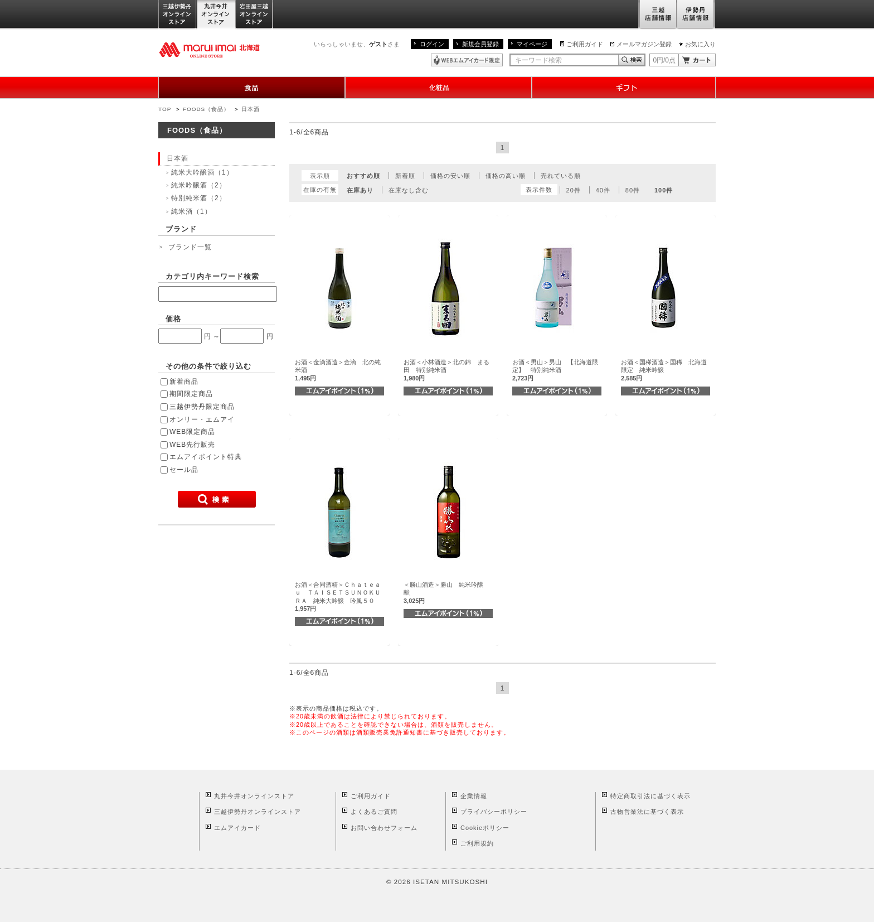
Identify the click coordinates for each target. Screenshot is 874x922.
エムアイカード (237, 827)
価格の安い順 (450, 175)
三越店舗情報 (657, 15)
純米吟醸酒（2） (198, 185)
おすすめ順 (363, 175)
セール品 (183, 470)
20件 (573, 190)
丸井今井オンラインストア (216, 15)
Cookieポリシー (484, 827)
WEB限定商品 (192, 432)
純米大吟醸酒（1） (202, 172)
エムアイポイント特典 (205, 457)
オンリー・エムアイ (202, 419)
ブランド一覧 (190, 247)
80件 (632, 190)
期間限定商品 (191, 394)
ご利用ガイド (584, 44)
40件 (603, 190)
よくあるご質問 (374, 811)
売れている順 (561, 175)
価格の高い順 (505, 175)
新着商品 (183, 381)
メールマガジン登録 (644, 44)
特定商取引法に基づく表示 (650, 796)
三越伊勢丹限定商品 (202, 407)
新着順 (405, 175)
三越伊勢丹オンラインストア (177, 15)
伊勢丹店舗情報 (696, 15)
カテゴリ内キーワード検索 (212, 276)
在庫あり (360, 190)
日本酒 (250, 109)
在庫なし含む (409, 190)
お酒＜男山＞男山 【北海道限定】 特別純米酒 (555, 370)
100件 (663, 190)
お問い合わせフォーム (384, 827)
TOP (164, 109)
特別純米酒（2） (198, 198)
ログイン (432, 44)
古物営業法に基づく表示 (647, 811)
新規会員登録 (480, 44)
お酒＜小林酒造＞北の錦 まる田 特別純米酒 (446, 370)
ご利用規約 (477, 843)
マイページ (532, 44)
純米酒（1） (191, 211)
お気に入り (700, 44)
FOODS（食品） (206, 109)
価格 (173, 319)
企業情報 (473, 796)
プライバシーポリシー (493, 811)
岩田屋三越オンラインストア (254, 15)
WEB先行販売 (192, 444)
